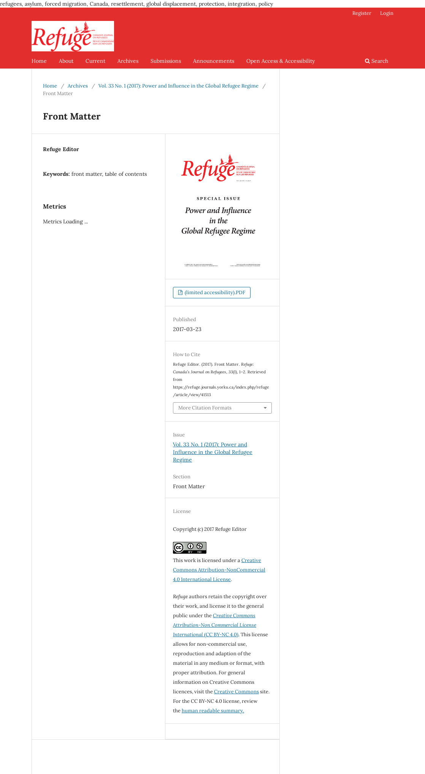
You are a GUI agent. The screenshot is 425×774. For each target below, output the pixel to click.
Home (39, 60)
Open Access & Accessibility (280, 60)
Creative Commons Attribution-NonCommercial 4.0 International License (219, 570)
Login (386, 13)
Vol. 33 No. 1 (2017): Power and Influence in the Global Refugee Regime (178, 86)
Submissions (166, 60)
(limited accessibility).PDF (214, 292)
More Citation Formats (205, 408)
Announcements (213, 60)
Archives (127, 60)
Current (95, 60)
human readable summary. (213, 710)
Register (361, 13)
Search (376, 60)
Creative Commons (236, 691)
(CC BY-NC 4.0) (214, 625)
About (66, 60)
